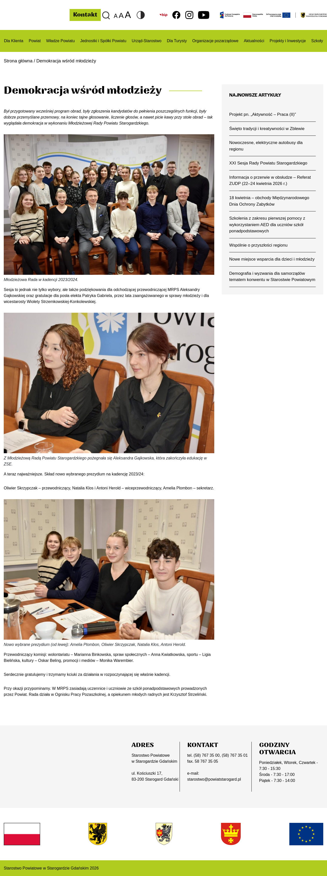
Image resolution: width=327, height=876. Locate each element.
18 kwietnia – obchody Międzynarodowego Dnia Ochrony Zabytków (269, 201)
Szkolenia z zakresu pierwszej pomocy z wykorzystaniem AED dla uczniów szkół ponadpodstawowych (267, 225)
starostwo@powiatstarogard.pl (214, 779)
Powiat (35, 41)
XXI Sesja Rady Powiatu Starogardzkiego (268, 163)
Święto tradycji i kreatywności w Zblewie (267, 128)
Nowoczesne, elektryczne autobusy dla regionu (266, 145)
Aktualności (254, 41)
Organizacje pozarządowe (215, 41)
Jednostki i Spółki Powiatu (103, 41)
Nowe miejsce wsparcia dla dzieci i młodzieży (272, 259)
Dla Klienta (13, 41)
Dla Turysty (177, 41)
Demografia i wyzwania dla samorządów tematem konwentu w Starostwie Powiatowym (267, 281)
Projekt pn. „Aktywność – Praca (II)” (263, 114)
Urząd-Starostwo (146, 41)
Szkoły (317, 41)
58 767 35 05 (206, 761)
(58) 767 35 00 (206, 755)
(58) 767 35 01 (235, 755)
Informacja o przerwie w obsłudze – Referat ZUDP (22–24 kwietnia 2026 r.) (270, 180)
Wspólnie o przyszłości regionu (258, 245)
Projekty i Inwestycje (288, 41)
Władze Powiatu (60, 41)
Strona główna (18, 60)
